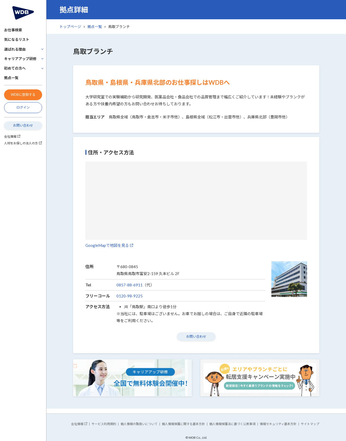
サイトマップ (310, 424)
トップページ (70, 26)
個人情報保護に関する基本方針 (183, 424)
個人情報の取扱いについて (139, 424)
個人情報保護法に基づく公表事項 (232, 424)
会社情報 (10, 136)
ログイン (23, 107)
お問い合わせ (23, 125)
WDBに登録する (23, 94)
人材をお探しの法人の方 (21, 143)
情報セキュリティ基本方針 (278, 424)
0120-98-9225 (129, 296)
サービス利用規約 (104, 424)
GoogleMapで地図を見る (107, 245)
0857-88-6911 (129, 285)
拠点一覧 (11, 78)
